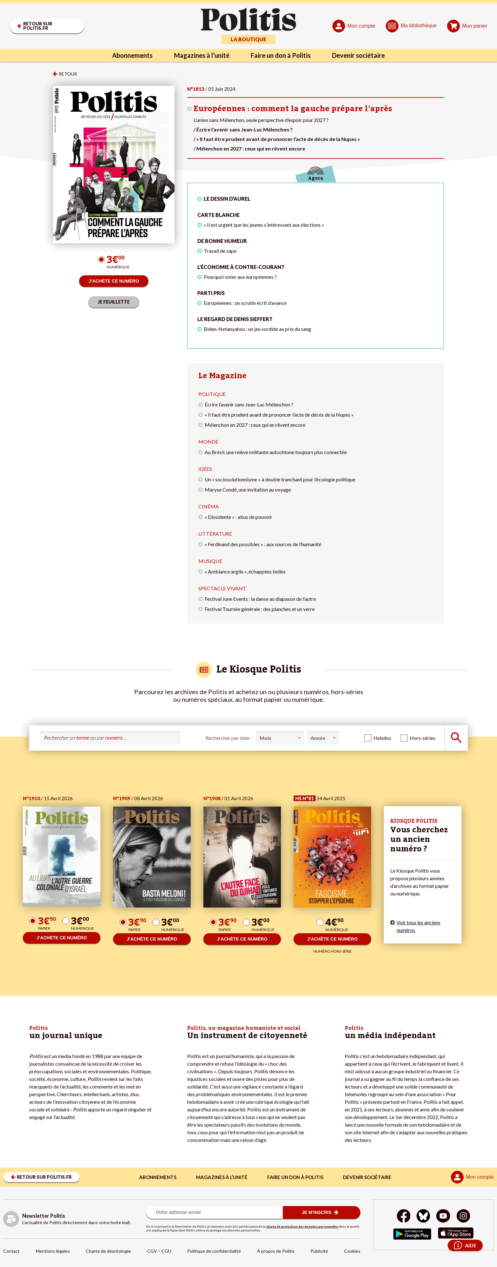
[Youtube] (443, 1216)
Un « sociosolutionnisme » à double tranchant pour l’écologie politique (280, 479)
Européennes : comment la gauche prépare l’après (293, 109)
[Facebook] (404, 1216)
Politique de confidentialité (214, 1251)
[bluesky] (423, 1216)
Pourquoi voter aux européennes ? (240, 277)
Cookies (352, 1251)
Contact (11, 1251)
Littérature (215, 534)
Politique (212, 394)
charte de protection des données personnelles (302, 1226)
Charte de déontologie (108, 1251)
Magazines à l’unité (201, 55)
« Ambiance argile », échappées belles (245, 571)
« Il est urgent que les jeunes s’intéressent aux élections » (264, 225)
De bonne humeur (222, 241)
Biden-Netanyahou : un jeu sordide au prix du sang (257, 329)
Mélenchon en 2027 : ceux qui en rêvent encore (255, 425)
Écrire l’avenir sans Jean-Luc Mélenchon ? (249, 404)
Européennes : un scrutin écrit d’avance (245, 303)
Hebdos (382, 738)
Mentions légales (53, 1251)
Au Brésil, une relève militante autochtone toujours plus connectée (276, 452)
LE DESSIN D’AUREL (227, 199)
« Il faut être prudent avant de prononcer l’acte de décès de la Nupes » (279, 415)
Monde (208, 442)
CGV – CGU (159, 1251)
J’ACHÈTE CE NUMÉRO (114, 281)
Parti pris (211, 293)
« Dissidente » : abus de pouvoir (238, 517)
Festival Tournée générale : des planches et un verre (260, 609)
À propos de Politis (276, 1251)
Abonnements (132, 55)
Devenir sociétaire (358, 55)
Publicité (319, 1251)
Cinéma (208, 506)
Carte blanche (218, 215)
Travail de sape (220, 251)
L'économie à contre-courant (241, 267)
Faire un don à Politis (281, 55)
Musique (210, 561)
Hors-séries (422, 738)
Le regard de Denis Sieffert (235, 319)
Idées (205, 469)
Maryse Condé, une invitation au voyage (248, 489)
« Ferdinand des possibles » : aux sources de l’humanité (263, 544)
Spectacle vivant (222, 588)
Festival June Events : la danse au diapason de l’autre (260, 599)
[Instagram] (463, 1216)
